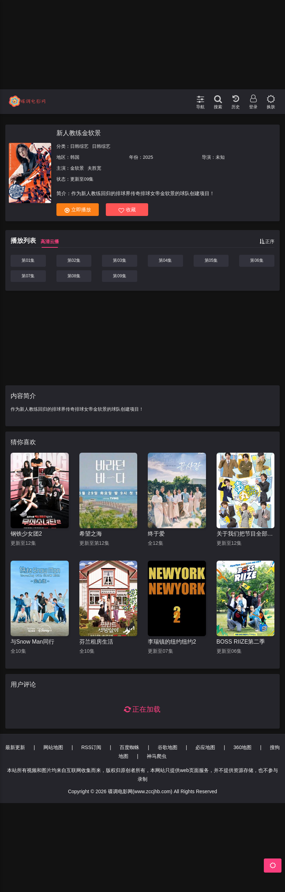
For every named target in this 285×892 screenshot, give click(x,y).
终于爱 (156, 534)
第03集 (119, 260)
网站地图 (53, 747)
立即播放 (78, 210)
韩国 (74, 157)
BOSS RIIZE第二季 (241, 642)
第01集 (28, 260)
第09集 (119, 275)
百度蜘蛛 (129, 747)
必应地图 (205, 747)
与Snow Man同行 (32, 642)
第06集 (256, 260)
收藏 (127, 210)
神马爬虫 (156, 756)
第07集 (28, 275)
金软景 (77, 168)
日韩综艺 (79, 146)
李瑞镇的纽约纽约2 (172, 642)
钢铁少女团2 (26, 534)
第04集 (165, 260)
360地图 (242, 747)
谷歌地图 (167, 747)
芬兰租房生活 (96, 642)
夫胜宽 (94, 168)
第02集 (73, 260)
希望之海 (90, 534)
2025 (148, 157)
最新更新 (15, 747)
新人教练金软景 (78, 133)
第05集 (211, 260)
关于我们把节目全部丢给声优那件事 (246, 534)
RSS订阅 (91, 747)
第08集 (73, 275)
